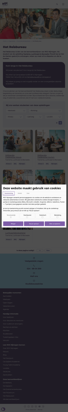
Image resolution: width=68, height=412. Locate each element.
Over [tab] (28, 193)
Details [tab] (20, 193)
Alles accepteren (54, 224)
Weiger (13, 224)
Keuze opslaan (34, 224)
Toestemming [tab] (8, 193)
